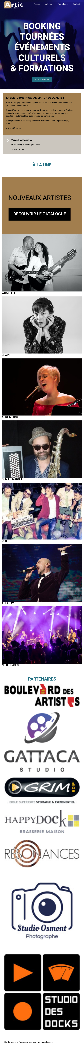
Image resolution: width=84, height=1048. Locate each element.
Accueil (37, 4)
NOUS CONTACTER (42, 80)
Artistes (48, 4)
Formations (62, 4)
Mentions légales (45, 1042)
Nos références (14, 128)
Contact (76, 4)
